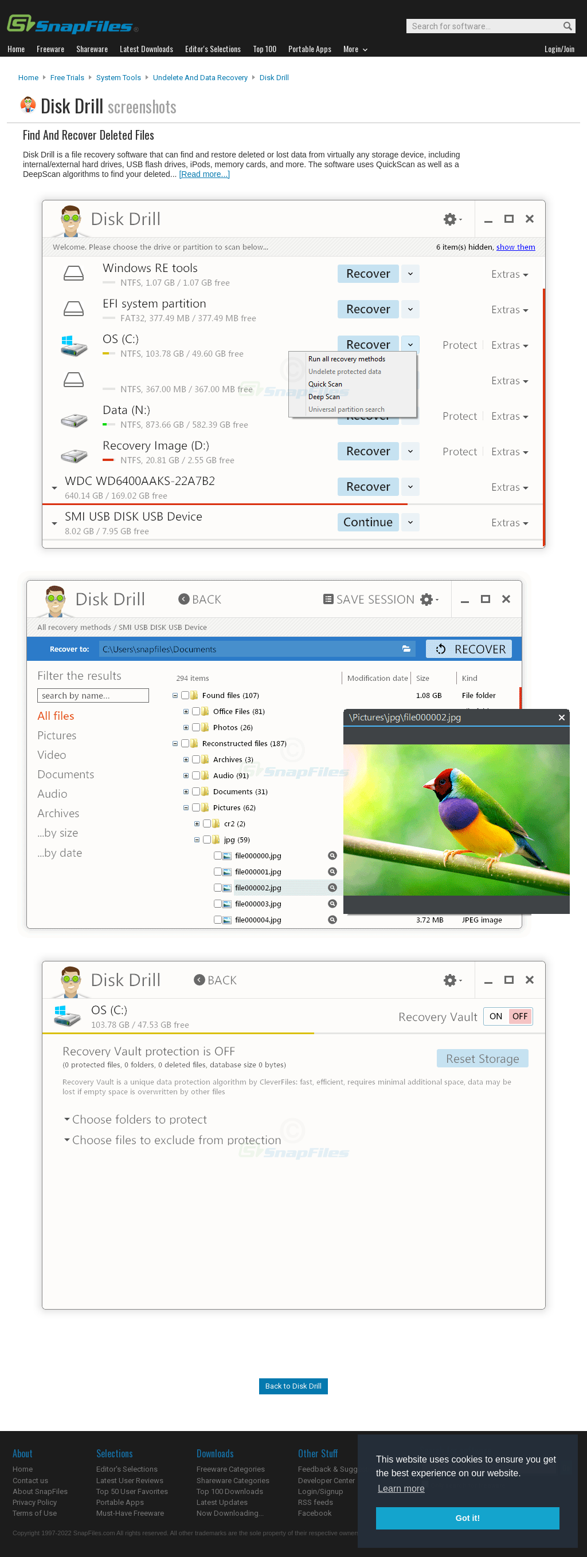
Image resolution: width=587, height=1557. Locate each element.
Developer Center (326, 1480)
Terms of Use (35, 1513)
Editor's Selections (127, 1469)
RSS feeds (315, 1502)
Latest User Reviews (129, 1480)
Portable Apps (120, 1502)
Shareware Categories (233, 1480)
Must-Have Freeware (130, 1513)
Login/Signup (320, 1491)
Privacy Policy (35, 1502)
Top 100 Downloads (230, 1491)
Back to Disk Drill (293, 1386)
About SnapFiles (40, 1491)
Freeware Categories (231, 1469)
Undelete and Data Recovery (200, 77)
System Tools (118, 77)
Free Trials (67, 77)
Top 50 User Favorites (132, 1491)
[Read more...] (204, 174)
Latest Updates (222, 1502)
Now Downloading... (230, 1513)
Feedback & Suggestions (340, 1469)
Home (28, 77)
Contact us (30, 1480)
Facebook (315, 1513)
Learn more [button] (401, 1488)
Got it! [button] (468, 1518)
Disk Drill (274, 77)
